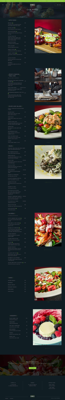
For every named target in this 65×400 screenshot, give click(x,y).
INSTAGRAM (11, 398)
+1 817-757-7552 (43, 1)
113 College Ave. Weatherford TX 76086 (57, 1)
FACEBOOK (6, 398)
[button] (37, 37)
